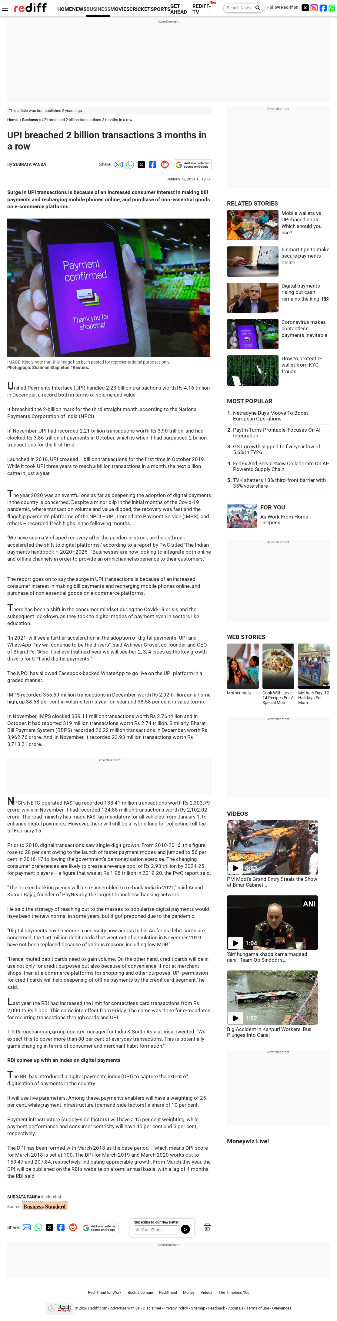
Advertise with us (125, 1308)
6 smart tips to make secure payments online (305, 256)
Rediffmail (168, 1292)
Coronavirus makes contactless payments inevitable (304, 328)
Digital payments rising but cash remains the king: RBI (306, 292)
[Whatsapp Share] (129, 164)
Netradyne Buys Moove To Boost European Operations (270, 416)
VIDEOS (237, 813)
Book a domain (140, 1292)
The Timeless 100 (234, 1292)
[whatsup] (332, 8)
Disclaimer (152, 1308)
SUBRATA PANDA (29, 164)
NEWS (79, 9)
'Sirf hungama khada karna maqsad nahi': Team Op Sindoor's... (267, 957)
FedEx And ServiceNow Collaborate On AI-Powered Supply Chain (281, 466)
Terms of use (257, 1308)
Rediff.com (97, 1308)
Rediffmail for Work (105, 1292)
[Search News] (256, 8)
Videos (206, 1292)
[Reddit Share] (163, 164)
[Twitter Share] (140, 164)
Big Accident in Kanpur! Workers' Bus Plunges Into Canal (269, 1032)
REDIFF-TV (201, 9)
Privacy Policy (176, 1308)
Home (12, 119)
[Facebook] (323, 8)
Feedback (216, 1308)
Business (30, 119)
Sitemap (198, 1308)
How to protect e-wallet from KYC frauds (302, 365)
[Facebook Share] (152, 164)
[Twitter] (305, 8)
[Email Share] (117, 164)
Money (189, 1292)
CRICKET (140, 9)
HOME (64, 9)
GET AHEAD (178, 9)
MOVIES (119, 9)
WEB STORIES (246, 637)
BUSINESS (98, 9)
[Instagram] (314, 8)
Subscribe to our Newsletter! (156, 1222)
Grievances (282, 1308)
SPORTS (160, 9)
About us (235, 1308)
